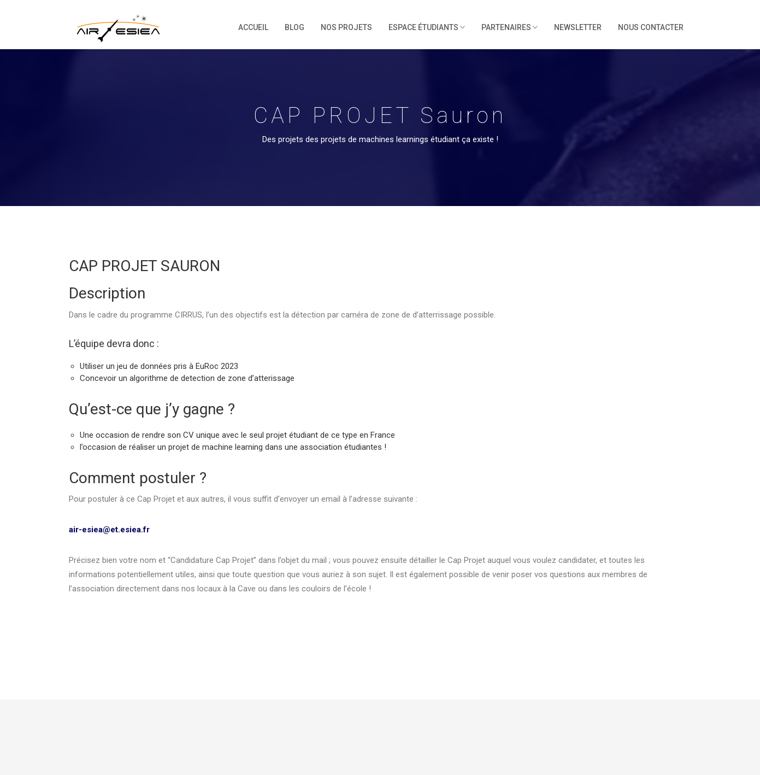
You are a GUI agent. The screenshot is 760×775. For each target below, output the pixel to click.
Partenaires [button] (509, 27)
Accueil (253, 27)
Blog (294, 27)
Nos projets (346, 27)
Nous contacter (651, 27)
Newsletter (578, 27)
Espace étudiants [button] (426, 27)
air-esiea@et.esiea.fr (109, 530)
